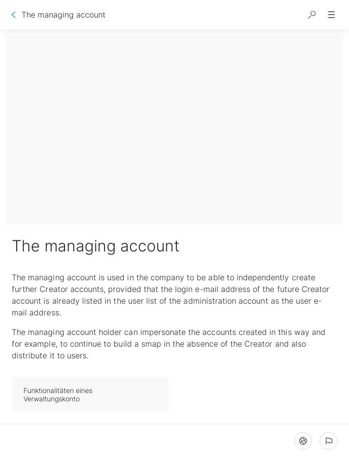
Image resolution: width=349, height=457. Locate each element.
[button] (312, 15)
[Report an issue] (328, 441)
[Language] (303, 441)
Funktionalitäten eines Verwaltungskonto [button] (90, 394)
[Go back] (14, 15)
